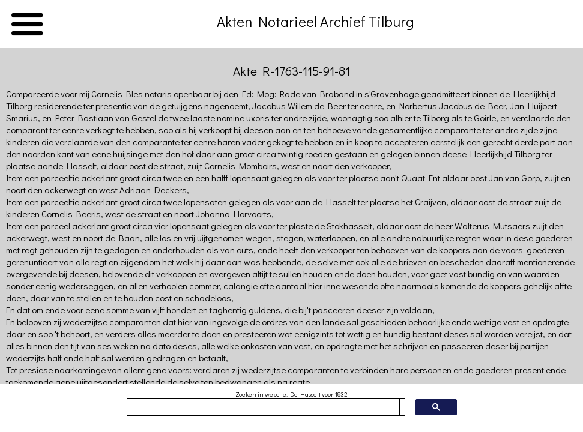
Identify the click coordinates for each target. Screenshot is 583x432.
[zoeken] (263, 407)
